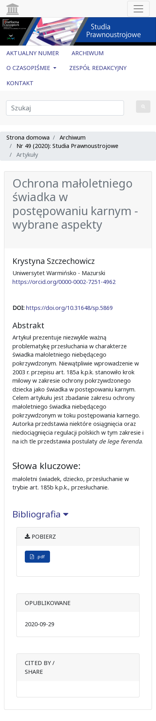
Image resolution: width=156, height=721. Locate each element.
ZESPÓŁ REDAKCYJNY (97, 68)
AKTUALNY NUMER (32, 53)
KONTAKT (20, 83)
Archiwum (73, 137)
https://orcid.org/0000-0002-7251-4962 (64, 282)
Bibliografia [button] (40, 514)
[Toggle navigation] (138, 9)
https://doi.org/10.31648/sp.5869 (69, 308)
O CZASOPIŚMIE (29, 68)
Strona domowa (28, 137)
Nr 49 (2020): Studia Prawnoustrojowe (67, 146)
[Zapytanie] (65, 108)
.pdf (37, 556)
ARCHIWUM (88, 53)
